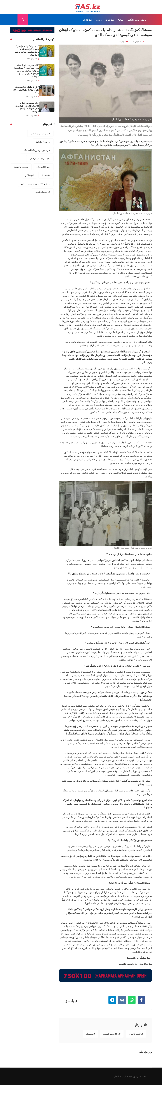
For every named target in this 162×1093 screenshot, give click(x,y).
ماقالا (120, 19)
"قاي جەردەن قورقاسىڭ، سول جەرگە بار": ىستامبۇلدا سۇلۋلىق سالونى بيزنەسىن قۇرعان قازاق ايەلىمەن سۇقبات (26, 71)
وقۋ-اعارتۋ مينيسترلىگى (40, 159)
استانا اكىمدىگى (43, 167)
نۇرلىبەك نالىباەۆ (43, 142)
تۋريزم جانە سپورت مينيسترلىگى (35, 184)
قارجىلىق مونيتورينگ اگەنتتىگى (36, 150)
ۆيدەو (99, 19)
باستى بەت (140, 19)
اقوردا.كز (29, 175)
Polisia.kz (46, 175)
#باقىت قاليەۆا (136, 1034)
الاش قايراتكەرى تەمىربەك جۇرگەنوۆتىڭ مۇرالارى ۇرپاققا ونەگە (25, 89)
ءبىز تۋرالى (87, 19)
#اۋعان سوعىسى (111, 1034)
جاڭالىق (130, 19)
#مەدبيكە (90, 1034)
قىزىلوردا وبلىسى (42, 192)
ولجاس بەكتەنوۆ (21, 167)
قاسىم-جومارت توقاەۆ (40, 134)
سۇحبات (109, 19)
